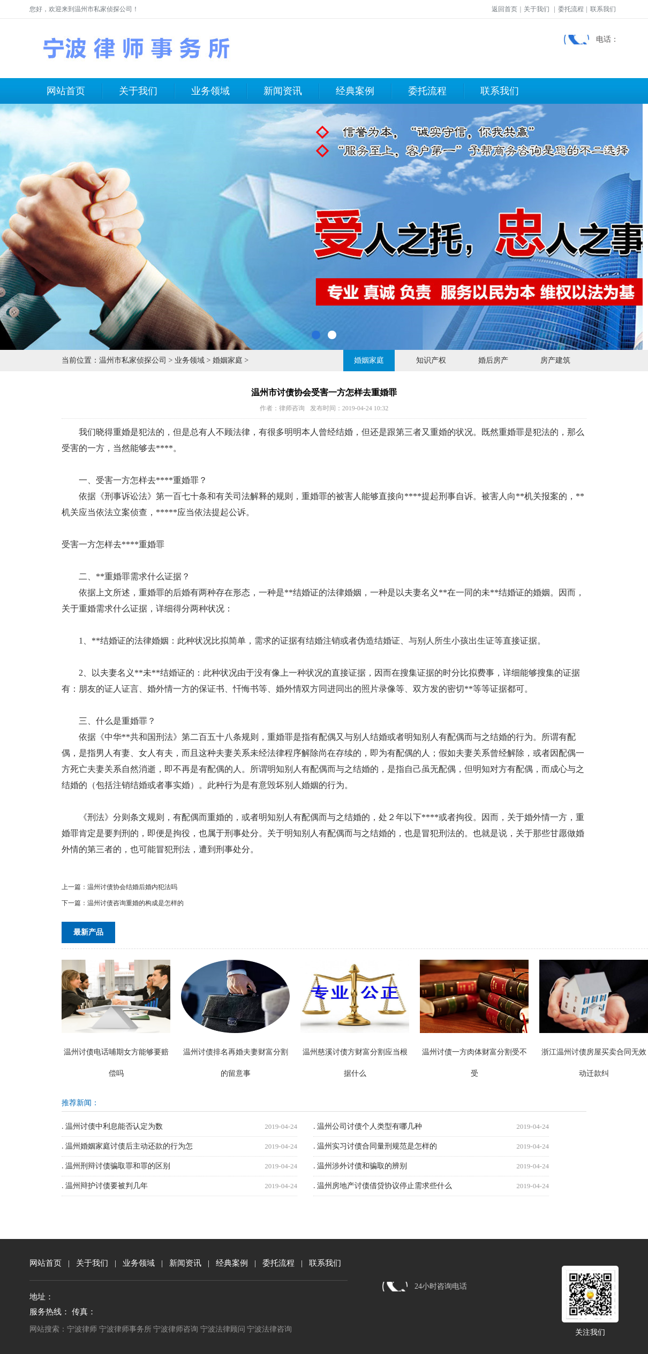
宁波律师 (82, 1329)
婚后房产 (493, 360)
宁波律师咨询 (175, 1329)
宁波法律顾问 (222, 1329)
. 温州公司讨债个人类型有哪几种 (367, 1126)
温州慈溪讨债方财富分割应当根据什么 (354, 1052)
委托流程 (571, 9)
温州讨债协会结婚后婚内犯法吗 (132, 887)
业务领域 (210, 91)
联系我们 (603, 9)
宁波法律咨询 (269, 1329)
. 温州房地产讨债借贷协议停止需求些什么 (382, 1186)
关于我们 (536, 9)
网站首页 (66, 91)
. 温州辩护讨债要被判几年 (105, 1186)
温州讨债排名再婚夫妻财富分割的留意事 (235, 1052)
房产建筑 (555, 360)
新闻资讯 (282, 91)
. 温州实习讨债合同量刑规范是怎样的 (375, 1146)
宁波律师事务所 (125, 1329)
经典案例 (355, 91)
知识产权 (431, 360)
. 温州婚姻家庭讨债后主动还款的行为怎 (127, 1146)
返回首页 (504, 9)
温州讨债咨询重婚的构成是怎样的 (135, 903)
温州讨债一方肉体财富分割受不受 (474, 1052)
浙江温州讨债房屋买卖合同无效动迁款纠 (593, 1052)
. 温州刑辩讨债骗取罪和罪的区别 (116, 1166)
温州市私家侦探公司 (133, 360)
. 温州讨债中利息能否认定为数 (112, 1126)
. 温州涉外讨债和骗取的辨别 (360, 1166)
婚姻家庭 (228, 360)
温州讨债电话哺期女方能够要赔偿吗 (116, 1052)
